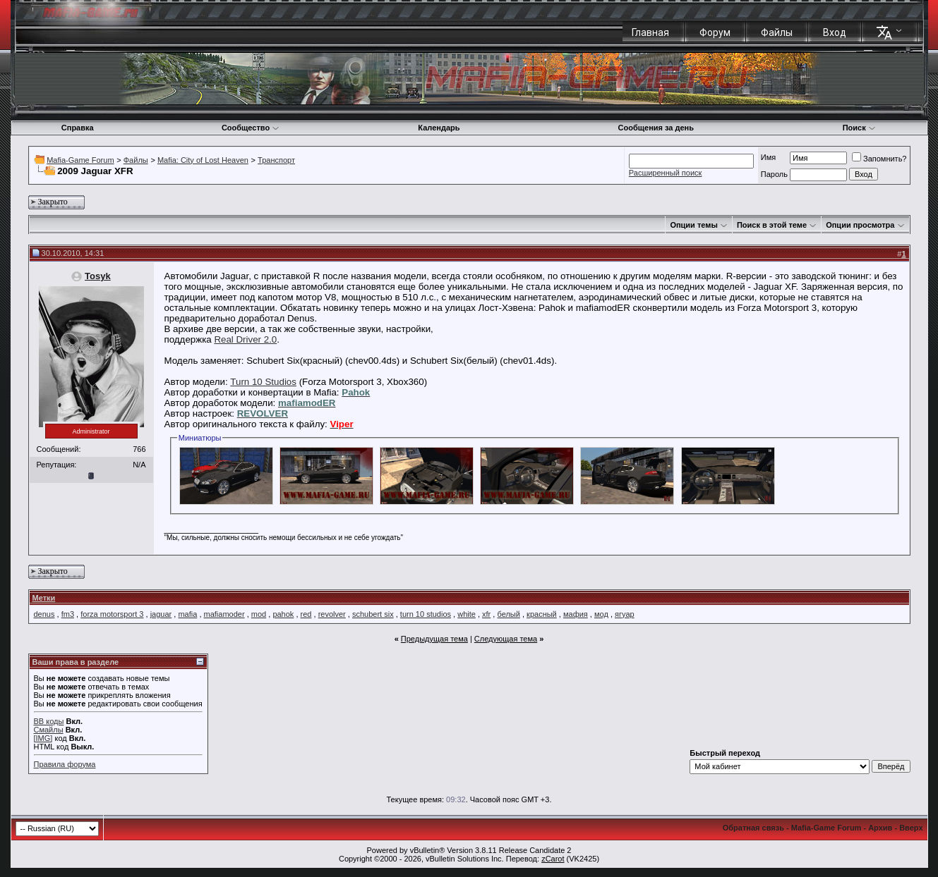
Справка (77, 127)
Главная (650, 32)
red (306, 614)
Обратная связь (753, 827)
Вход (834, 32)
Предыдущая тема (434, 638)
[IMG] (43, 738)
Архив (880, 827)
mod (258, 614)
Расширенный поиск (665, 172)
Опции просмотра (860, 225)
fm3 (67, 614)
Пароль (774, 174)
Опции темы (693, 225)
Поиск (859, 127)
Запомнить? (879, 158)
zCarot (552, 858)
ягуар (625, 614)
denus (44, 614)
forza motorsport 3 (111, 614)
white (466, 614)
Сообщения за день (656, 127)
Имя (768, 157)
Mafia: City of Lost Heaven (202, 160)
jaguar (161, 614)
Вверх (910, 827)
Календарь (438, 127)
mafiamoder (224, 614)
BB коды (49, 721)
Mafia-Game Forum (80, 160)
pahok (283, 614)
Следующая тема (505, 638)
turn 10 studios (425, 614)
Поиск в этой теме (772, 225)
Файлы (777, 32)
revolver (332, 614)
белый (508, 614)
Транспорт (276, 160)
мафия (575, 614)
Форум (714, 32)
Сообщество (250, 127)
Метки (44, 598)
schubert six (373, 614)
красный (542, 614)
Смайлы (49, 729)
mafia (187, 614)
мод (601, 614)
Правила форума (65, 764)
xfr (486, 614)
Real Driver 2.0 (245, 339)
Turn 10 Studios (263, 381)
